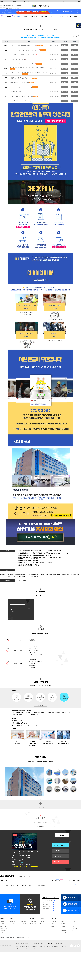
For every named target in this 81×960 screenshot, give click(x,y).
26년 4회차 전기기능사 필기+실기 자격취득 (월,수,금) (21, 101)
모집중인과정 (13, 921)
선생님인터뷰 (63, 930)
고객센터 (74, 1)
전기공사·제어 (14, 885)
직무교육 (32, 918)
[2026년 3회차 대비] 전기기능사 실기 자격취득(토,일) (21, 87)
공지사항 (62, 921)
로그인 (64, 1)
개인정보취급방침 (10, 938)
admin (79, 1)
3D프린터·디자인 (32, 885)
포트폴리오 (63, 927)
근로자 (25, 16)
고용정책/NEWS (64, 925)
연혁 (71, 923)
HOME (1, 1)
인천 (19, 1)
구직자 (18, 16)
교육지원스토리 (74, 928)
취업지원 (61, 16)
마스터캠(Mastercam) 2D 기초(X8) (14, 6)
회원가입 (69, 1)
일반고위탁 (34, 16)
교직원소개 (73, 925)
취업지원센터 (53, 918)
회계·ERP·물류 (3, 927)
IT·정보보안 (6, 885)
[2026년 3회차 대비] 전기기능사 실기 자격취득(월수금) (21, 96)
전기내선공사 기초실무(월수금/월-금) (17, 91)
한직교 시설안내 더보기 (40, 807)
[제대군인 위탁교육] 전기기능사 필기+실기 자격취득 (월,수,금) (23, 54)
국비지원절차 (13, 923)
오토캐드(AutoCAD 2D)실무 (12, 8)
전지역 (51, 880)
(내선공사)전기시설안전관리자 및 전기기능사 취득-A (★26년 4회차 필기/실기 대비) (27, 67)
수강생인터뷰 (63, 932)
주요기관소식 (63, 923)
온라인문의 (57, 851)
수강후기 (62, 928)
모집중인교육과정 (20, 938)
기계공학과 (2, 921)
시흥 (6, 1)
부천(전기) (29, 1)
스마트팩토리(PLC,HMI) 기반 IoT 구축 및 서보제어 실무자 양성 (23, 45)
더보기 (56, 897)
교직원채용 (73, 930)
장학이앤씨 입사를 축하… (48, 906)
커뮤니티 (68, 16)
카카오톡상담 (57, 856)
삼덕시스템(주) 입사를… (48, 904)
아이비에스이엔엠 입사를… (48, 900)
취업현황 (52, 923)
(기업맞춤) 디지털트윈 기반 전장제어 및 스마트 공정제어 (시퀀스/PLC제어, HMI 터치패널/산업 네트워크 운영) (21, 77)
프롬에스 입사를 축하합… (48, 910)
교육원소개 (76, 16)
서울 (34, 1)
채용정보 (52, 925)
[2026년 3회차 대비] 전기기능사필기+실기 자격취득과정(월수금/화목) (24, 50)
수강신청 (53, 16)
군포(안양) (14, 1)
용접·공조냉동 (41, 885)
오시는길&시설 (74, 927)
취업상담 (52, 927)
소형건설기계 (43, 16)
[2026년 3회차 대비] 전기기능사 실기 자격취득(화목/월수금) (22, 64)
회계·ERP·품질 (23, 885)
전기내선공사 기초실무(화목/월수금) (17, 59)
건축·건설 (49, 885)
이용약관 (2, 938)
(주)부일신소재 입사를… (48, 908)
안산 (9, 1)
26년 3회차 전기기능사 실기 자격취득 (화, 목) (19, 82)
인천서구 (24, 1)
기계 (1, 885)
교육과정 (9, 16)
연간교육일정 (33, 923)
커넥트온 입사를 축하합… (48, 902)
